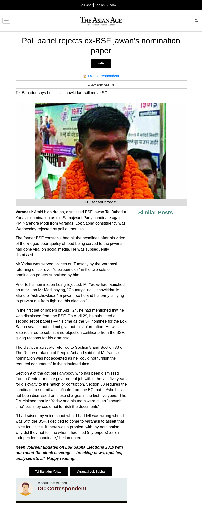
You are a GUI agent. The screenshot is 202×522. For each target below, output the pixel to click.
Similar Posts (155, 212)
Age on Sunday (105, 5)
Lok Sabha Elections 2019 (90, 447)
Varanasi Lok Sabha (91, 471)
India (100, 63)
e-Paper (87, 5)
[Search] (196, 21)
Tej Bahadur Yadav (48, 471)
